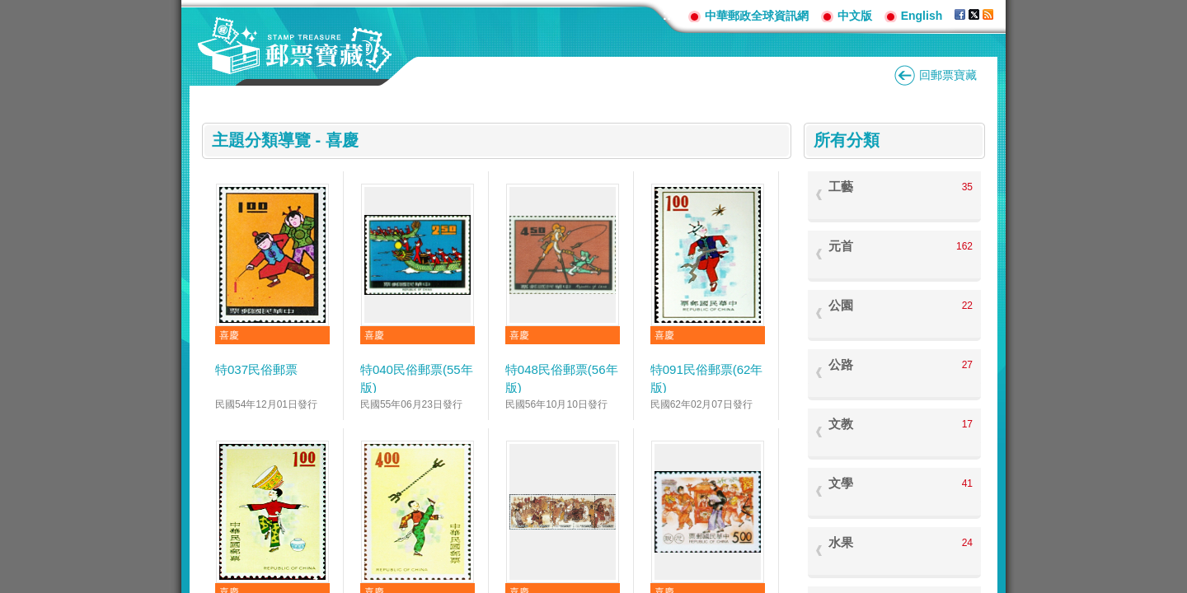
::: (669, 15)
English (922, 15)
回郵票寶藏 (948, 75)
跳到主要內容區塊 (8, 8)
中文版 (854, 15)
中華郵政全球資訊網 (757, 15)
